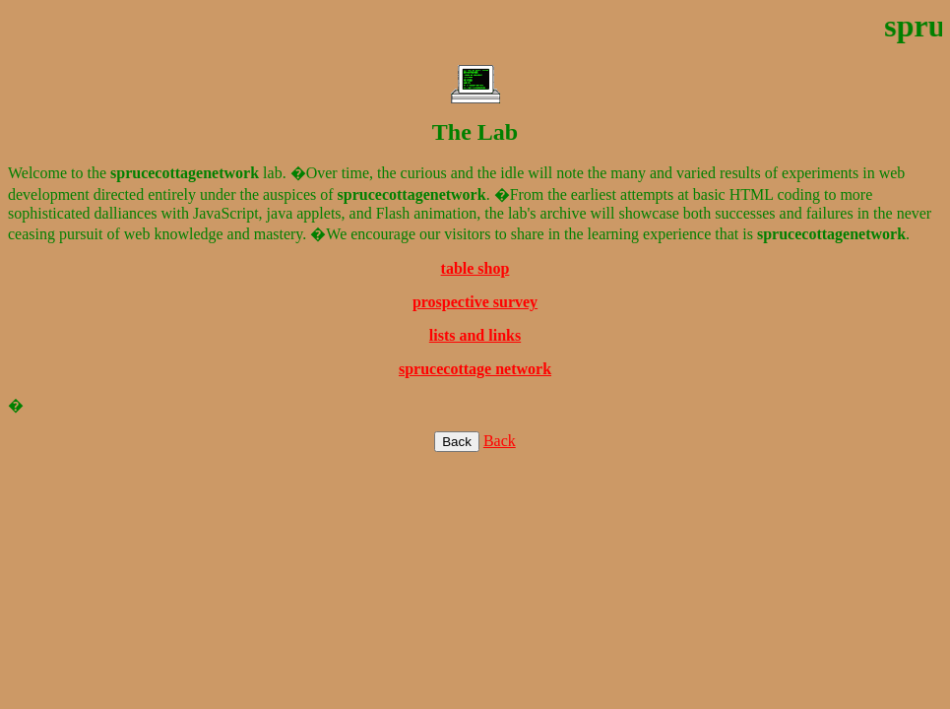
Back (499, 440)
